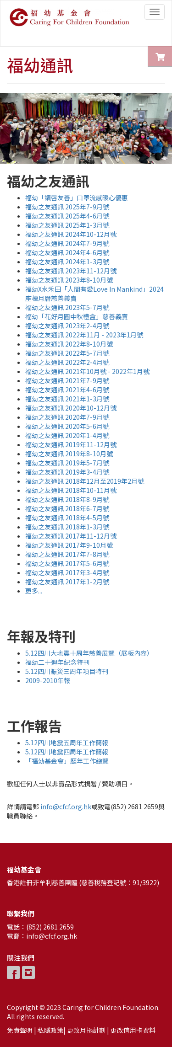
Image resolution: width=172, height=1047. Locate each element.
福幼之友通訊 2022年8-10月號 (69, 343)
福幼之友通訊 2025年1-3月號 (67, 225)
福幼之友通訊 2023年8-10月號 (69, 279)
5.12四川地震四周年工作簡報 (66, 751)
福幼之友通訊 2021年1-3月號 (67, 398)
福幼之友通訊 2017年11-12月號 (71, 535)
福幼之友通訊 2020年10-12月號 (71, 407)
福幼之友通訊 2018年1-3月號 (67, 526)
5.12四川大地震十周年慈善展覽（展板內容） (89, 652)
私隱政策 (50, 1030)
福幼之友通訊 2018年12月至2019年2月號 (84, 481)
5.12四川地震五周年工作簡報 (66, 742)
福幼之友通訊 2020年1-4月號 (67, 435)
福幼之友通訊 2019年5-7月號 (67, 462)
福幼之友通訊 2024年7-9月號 (67, 243)
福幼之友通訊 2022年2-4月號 (67, 362)
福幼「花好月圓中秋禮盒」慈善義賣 (76, 316)
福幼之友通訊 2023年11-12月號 (71, 270)
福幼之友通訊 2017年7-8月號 (67, 554)
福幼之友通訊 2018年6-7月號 (67, 508)
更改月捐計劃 (86, 1030)
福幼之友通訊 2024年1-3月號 (67, 261)
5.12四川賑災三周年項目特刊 (66, 671)
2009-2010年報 (47, 680)
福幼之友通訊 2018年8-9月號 (67, 499)
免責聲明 (20, 1030)
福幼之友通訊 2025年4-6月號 (67, 215)
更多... (33, 590)
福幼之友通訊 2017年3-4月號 (67, 572)
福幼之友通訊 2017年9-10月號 (69, 545)
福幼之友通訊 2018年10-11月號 (71, 490)
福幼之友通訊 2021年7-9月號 (67, 380)
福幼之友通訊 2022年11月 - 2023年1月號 (84, 334)
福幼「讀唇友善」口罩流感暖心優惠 (76, 197)
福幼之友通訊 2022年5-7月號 (67, 353)
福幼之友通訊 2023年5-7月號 (67, 307)
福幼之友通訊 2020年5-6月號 (67, 426)
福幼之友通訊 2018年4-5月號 (67, 517)
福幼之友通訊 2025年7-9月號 (67, 206)
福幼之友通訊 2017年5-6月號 (67, 563)
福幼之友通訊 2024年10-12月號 (71, 234)
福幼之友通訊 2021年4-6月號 (67, 389)
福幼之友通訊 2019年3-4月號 (67, 471)
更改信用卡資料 (133, 1030)
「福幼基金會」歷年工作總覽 (67, 760)
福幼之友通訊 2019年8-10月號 (69, 453)
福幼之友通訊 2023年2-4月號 (67, 325)
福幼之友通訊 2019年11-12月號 (71, 444)
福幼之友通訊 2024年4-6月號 (67, 252)
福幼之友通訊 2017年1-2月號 (67, 581)
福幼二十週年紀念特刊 (57, 662)
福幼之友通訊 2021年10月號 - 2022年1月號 (87, 371)
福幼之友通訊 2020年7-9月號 (67, 417)
